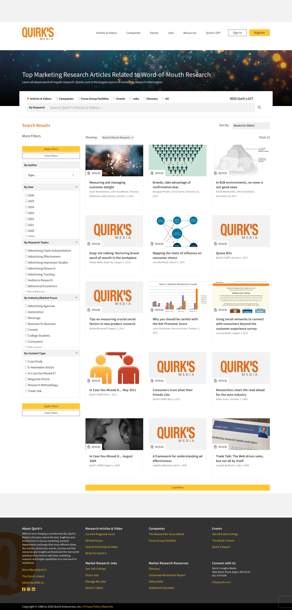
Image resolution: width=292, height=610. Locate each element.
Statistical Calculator (161, 588)
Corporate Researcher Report (167, 575)
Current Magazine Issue (100, 534)
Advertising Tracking (40, 274)
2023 (29, 213)
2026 (29, 195)
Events (154, 33)
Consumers (34, 341)
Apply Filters (51, 149)
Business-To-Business (40, 324)
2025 (29, 201)
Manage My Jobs (95, 581)
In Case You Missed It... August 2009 (111, 458)
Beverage (32, 318)
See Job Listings (95, 568)
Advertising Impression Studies (46, 262)
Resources (189, 33)
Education (33, 347)
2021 (29, 225)
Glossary (154, 568)
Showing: (91, 137)
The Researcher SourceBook (166, 534)
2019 (29, 237)
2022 (29, 219)
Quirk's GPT (213, 33)
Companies (133, 33)
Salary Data (156, 581)
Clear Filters (51, 155)
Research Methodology (41, 385)
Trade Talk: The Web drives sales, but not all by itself (240, 458)
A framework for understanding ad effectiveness (177, 458)
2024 (29, 207)
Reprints (107, 606)
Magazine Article (37, 379)
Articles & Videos (106, 33)
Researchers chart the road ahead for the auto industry (240, 392)
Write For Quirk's (96, 553)
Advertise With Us (33, 582)
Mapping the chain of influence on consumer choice (177, 255)
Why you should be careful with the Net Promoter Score (175, 321)
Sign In (237, 32)
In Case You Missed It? (40, 373)
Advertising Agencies (40, 306)
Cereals (31, 330)
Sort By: (224, 125)
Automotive (34, 312)
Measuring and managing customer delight (107, 184)
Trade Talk (33, 391)
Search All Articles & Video (101, 547)
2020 (29, 231)
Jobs (171, 33)
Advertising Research (40, 268)
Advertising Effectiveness (43, 256)
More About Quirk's (34, 570)
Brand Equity (35, 292)
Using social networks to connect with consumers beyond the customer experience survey (240, 323)
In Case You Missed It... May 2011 (112, 390)
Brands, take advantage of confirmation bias (172, 184)
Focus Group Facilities (162, 540)
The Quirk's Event (33, 576)
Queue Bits (224, 253)
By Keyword (37, 107)
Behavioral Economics (41, 286)
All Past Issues (94, 540)
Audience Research (39, 280)
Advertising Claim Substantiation (48, 250)
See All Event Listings (225, 534)
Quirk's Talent (94, 588)
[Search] (152, 107)
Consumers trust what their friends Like (173, 392)
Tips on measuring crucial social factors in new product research (112, 321)
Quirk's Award (221, 547)
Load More (178, 487)
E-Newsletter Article (39, 367)
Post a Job (92, 575)
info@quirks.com (221, 582)
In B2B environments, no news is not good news (239, 184)
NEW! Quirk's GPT (241, 98)
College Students (37, 335)
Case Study (34, 361)
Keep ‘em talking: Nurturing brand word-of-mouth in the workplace (114, 255)
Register (259, 32)
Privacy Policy (92, 606)
